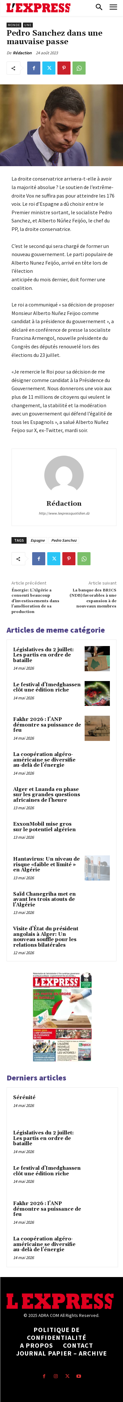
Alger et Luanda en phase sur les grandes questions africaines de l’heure (46, 794)
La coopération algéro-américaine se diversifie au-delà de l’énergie (44, 759)
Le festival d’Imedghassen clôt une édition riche (47, 687)
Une (28, 25)
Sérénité (24, 1098)
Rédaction (22, 53)
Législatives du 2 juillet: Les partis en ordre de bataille (43, 655)
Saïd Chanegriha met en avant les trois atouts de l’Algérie (44, 899)
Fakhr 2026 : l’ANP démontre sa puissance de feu (47, 724)
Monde (14, 25)
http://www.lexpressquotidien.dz (64, 513)
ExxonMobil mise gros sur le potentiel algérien (44, 827)
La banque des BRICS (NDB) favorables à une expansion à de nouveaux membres (93, 598)
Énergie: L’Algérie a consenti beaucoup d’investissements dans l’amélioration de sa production (35, 601)
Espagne (38, 540)
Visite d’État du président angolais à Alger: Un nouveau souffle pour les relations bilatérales (45, 937)
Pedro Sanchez (63, 540)
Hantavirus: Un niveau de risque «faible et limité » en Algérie (46, 864)
